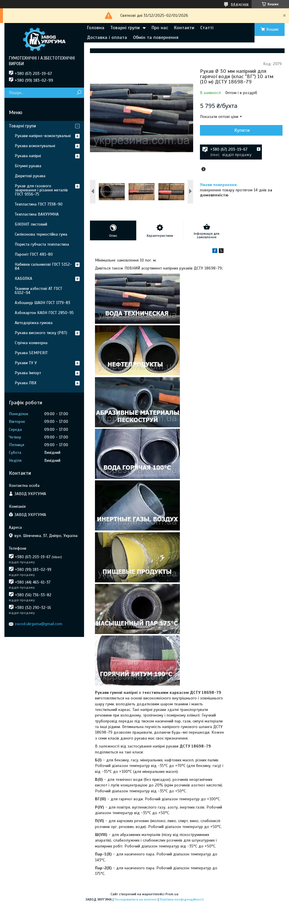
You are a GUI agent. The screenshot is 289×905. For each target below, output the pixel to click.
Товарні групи (125, 28)
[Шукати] (79, 93)
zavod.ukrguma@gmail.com (38, 623)
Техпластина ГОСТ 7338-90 (39, 204)
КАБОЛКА (23, 278)
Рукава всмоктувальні (35, 145)
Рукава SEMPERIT (31, 352)
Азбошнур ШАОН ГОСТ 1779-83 (42, 302)
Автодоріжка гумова (33, 322)
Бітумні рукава (28, 165)
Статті (207, 28)
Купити (242, 130)
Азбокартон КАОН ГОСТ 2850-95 (44, 312)
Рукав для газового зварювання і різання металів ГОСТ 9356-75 (41, 190)
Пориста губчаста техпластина (42, 244)
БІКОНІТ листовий (31, 224)
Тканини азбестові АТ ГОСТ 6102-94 (38, 290)
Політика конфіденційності (182, 899)
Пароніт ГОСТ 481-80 (34, 254)
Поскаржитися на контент (135, 899)
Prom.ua (171, 894)
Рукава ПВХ (25, 382)
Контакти (184, 28)
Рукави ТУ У (26, 362)
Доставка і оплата (107, 37)
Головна (95, 28)
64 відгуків (240, 4)
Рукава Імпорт (28, 372)
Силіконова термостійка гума (41, 234)
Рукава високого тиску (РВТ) (41, 332)
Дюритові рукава (30, 175)
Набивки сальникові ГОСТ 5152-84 (43, 266)
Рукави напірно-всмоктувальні (43, 135)
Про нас (160, 28)
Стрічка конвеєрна (31, 342)
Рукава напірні (28, 155)
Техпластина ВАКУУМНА (37, 214)
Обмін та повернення (155, 37)
